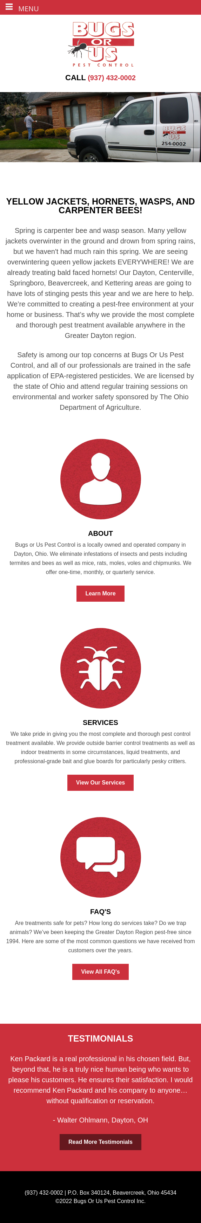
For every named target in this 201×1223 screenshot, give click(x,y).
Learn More (100, 593)
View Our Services (100, 783)
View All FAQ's (100, 972)
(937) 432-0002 (100, 78)
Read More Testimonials (100, 1142)
